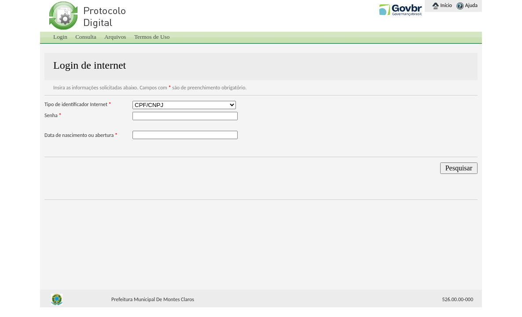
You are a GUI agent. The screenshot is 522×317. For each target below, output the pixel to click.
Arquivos (115, 36)
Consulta (85, 36)
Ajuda (471, 5)
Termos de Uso (152, 36)
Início (446, 5)
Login (60, 36)
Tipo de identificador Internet (77, 104)
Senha (53, 115)
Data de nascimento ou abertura (81, 135)
